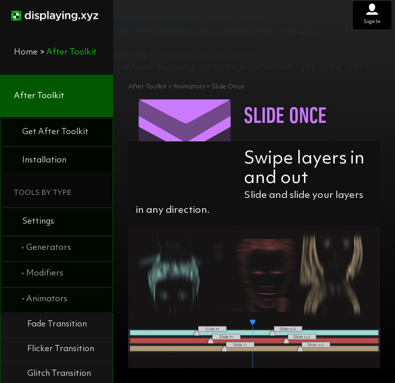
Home (26, 52)
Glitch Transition (59, 374)
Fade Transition (57, 324)
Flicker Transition (60, 349)
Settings (38, 221)
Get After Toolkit (55, 132)
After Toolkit (39, 96)
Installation (44, 160)
